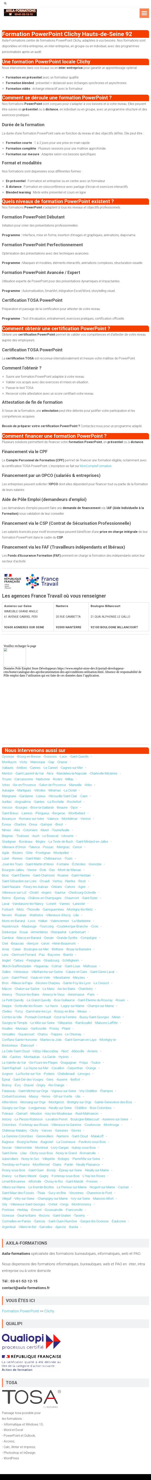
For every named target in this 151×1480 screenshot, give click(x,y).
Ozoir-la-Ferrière (65, 1017)
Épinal (6, 1079)
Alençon (32, 943)
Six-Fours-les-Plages (43, 1062)
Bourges (21, 807)
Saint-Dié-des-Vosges (28, 1079)
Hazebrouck (10, 926)
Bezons (44, 1215)
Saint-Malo (33, 858)
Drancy (7, 1176)
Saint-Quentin (79, 756)
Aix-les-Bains (66, 989)
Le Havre (52, 1006)
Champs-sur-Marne (101, 1006)
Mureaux (22, 1028)
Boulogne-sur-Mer (36, 949)
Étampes (106, 1091)
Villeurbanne (61, 977)
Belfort (75, 1079)
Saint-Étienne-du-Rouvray (95, 1000)
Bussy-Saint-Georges (94, 1017)
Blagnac (7, 836)
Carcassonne (24, 779)
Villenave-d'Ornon (14, 847)
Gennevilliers (44, 1136)
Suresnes (61, 1130)
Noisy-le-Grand (66, 1153)
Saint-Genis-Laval (102, 972)
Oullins (6, 972)
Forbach (8, 909)
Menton (7, 773)
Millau (69, 779)
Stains (57, 1164)
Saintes (39, 802)
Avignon (7, 1074)
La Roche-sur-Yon (28, 1074)
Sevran (7, 1148)
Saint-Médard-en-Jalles (92, 841)
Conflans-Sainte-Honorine (19, 1040)
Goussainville (54, 1210)
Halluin (43, 921)
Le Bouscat (50, 836)
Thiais (41, 1193)
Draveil (28, 1085)
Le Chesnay (73, 1034)
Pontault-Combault (38, 1017)
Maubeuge (29, 926)
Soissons (50, 756)
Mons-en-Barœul (13, 921)
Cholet (34, 892)
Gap (51, 762)
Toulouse (23, 836)
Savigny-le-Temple (14, 1023)
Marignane (9, 796)
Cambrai (8, 938)
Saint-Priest (20, 977)
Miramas (55, 790)
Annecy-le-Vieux (54, 994)
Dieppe (7, 1006)
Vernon (86, 819)
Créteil (53, 1204)
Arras (5, 949)
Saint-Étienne (21, 875)
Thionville (33, 909)
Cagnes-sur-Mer (72, 768)
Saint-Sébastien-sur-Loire (19, 881)
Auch (35, 836)
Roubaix (20, 915)
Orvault (45, 881)
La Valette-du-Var (14, 1062)
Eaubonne (119, 1221)
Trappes (56, 1034)
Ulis (78, 1096)
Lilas (24, 1153)
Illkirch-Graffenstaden (16, 966)
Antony (7, 1119)
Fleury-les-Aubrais (36, 887)
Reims (6, 898)
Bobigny (63, 1159)
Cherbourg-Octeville (82, 892)
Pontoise (8, 1210)
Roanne (63, 875)
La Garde (49, 1057)
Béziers (18, 853)
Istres (6, 785)
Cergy (65, 1204)
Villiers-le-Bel (27, 1227)
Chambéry (86, 989)
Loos (31, 921)
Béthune (57, 949)
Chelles (7, 1011)
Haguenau (41, 966)
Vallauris (7, 768)
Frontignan (43, 853)
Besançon (9, 819)
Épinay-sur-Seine (70, 1170)
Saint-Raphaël (11, 1068)
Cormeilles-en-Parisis (16, 1221)
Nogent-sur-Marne (102, 1187)
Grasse (62, 762)
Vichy (23, 762)
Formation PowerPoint (21, 1311)
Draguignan (68, 1062)
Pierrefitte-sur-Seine (86, 1159)
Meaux (82, 1011)
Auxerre (62, 1079)
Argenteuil (9, 1227)
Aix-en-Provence (24, 785)
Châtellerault (66, 1074)
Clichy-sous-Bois (41, 1153)
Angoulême (23, 802)
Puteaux (7, 1113)
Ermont (36, 1210)
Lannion (27, 813)
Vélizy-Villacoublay (45, 1051)
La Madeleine (81, 921)
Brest (59, 824)
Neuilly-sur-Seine (60, 1108)
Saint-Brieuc (10, 813)
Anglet (6, 960)
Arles (88, 785)
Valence (53, 819)
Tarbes (18, 960)
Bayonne (54, 955)
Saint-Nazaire (11, 887)
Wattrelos (36, 915)
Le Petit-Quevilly (13, 1000)
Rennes (17, 858)
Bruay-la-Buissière (79, 949)
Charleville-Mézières (103, 773)
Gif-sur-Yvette (63, 1096)
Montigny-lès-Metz (80, 909)
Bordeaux (26, 841)
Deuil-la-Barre (27, 1215)
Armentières (39, 932)
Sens (50, 1079)
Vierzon (7, 807)
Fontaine (63, 864)
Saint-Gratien (62, 1215)
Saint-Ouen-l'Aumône (63, 1221)
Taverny (79, 1215)
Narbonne (43, 779)
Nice (50, 773)
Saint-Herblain (81, 875)
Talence (34, 847)
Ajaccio (61, 1227)
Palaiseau (8, 1091)
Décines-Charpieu (48, 983)
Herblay (23, 1210)
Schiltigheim (71, 960)
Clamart (22, 1113)
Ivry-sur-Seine (80, 1198)
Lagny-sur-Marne (72, 1006)
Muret (45, 830)
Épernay (19, 898)
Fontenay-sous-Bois (66, 1176)
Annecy (7, 994)
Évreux (6, 824)
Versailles (8, 1034)
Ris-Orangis (56, 1085)
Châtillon (81, 1108)
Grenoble (95, 864)
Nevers (7, 915)
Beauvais (17, 943)
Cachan (123, 1187)
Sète (29, 853)
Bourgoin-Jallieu (13, 870)
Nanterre (63, 1136)
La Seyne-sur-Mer (36, 1068)
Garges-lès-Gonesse (94, 1221)
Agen (82, 887)
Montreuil (41, 1148)
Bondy (51, 1170)
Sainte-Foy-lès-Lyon (77, 983)
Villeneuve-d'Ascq (58, 915)
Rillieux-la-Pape (22, 983)
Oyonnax (8, 756)
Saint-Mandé (74, 1181)
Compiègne (89, 938)
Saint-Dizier (90, 898)
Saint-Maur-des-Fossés (18, 1193)
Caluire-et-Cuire (76, 972)
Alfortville (35, 1181)
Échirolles (79, 864)
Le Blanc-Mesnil (25, 1176)
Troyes (6, 779)
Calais (17, 949)
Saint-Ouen (36, 1170)
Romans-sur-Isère (31, 819)
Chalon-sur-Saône (27, 989)
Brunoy (7, 1085)
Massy (33, 1096)
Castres (15, 1057)
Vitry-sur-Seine (24, 1198)
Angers (47, 892)
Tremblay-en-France (16, 1164)
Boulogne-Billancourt (85, 1119)
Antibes (22, 768)
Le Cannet (51, 768)
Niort (65, 1051)
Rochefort (74, 802)
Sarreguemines (53, 909)
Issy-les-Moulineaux (58, 1113)
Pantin (69, 1164)
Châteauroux (53, 858)
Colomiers (30, 830)
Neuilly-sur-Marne (97, 1170)
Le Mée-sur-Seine (43, 1023)
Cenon (77, 847)
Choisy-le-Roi (54, 1181)
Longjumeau (37, 1108)
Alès (17, 830)
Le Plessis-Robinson (29, 1119)
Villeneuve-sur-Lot (14, 892)
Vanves (47, 1130)
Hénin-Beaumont (64, 943)
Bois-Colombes (100, 1108)
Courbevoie (93, 1125)
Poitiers (49, 1074)
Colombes (9, 1125)
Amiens (92, 1051)
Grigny (41, 1085)
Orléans (57, 887)
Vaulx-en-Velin (40, 977)
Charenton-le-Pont (99, 1193)
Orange (91, 1068)
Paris (91, 994)
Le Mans (48, 989)
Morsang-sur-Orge (33, 1102)
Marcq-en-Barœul (29, 938)
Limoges (84, 1074)
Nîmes (6, 830)
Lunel (5, 858)
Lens (5, 955)
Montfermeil (41, 1164)
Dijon (74, 807)
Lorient (51, 904)
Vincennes (76, 1193)
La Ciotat (70, 790)
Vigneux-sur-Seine (64, 1091)
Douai (24, 932)
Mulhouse (90, 966)
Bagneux (8, 1142)
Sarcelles (46, 1227)
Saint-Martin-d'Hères (40, 864)
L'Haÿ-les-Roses (94, 1176)
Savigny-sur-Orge (14, 1108)
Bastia (73, 1227)
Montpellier (61, 853)
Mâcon (7, 989)
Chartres (20, 824)
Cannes (35, 768)
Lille (76, 915)
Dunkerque (9, 932)
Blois (5, 875)
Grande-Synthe (67, 938)
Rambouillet (84, 1023)
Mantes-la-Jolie (51, 1040)
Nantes (70, 881)
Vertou (57, 881)
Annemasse (76, 994)
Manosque (38, 762)
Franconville (74, 1210)
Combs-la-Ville (12, 1017)
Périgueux (42, 813)
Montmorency (81, 1204)
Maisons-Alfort (103, 1198)
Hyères (64, 1057)
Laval (5, 904)
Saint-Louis (72, 966)
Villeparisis (65, 1023)
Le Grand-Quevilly (39, 1000)
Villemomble (23, 1148)
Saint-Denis (9, 1153)
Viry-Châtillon (88, 1091)
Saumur (60, 892)
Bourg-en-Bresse (29, 756)
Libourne (68, 836)
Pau (42, 955)
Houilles (7, 1028)
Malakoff (97, 1136)
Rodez (57, 779)
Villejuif (6, 1198)
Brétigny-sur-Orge (79, 1102)
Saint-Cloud (80, 1136)
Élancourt (27, 1045)
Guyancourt (26, 1034)
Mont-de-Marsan (69, 870)
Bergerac (59, 813)
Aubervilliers (10, 1159)
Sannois (39, 1221)
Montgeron (56, 1102)
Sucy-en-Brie (57, 1193)
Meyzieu (79, 977)
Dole (43, 870)
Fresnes (92, 1181)
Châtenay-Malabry (14, 1130)
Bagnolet (47, 1142)
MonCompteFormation (95, 466)
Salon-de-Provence (52, 785)
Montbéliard (77, 813)
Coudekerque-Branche (72, 926)
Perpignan (34, 960)
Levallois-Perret (56, 1119)
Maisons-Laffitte (106, 1023)
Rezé (82, 881)
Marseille (75, 785)
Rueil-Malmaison (87, 1113)
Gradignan (9, 841)
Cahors (70, 887)
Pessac (48, 847)
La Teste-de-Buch (61, 841)
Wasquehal (58, 932)
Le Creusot (101, 983)
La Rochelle (56, 802)
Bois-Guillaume (64, 1000)
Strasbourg (51, 960)
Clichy (34, 1130)
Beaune (62, 807)
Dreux (33, 824)
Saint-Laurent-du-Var (30, 773)
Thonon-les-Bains (27, 994)
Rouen (120, 1000)
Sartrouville (38, 1028)
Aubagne (8, 790)
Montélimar (69, 819)
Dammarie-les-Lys (38, 1011)
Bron (5, 983)
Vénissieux (21, 972)
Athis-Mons (9, 1102)
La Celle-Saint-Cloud (15, 1051)
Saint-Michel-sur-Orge (33, 1091)
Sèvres (76, 1130)
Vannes (65, 904)
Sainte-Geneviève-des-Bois (113, 1102)
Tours (69, 858)
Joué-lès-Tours (12, 864)
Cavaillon (58, 1068)
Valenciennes (60, 921)
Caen (83, 796)
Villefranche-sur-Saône (47, 972)
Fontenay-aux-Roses (34, 1125)
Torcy (19, 1011)
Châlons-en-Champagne (45, 898)
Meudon (36, 1113)
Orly (4, 1204)
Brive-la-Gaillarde (42, 807)
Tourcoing (47, 926)
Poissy (54, 1028)
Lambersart (78, 932)
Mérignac (63, 847)
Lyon (5, 977)
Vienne (32, 870)
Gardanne (26, 796)
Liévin (45, 943)
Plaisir (66, 1028)
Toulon (95, 1062)
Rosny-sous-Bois (13, 1170)
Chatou (43, 1034)
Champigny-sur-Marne (53, 1198)
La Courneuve (66, 1142)
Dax (52, 870)
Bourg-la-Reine (27, 1142)
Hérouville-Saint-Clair (63, 796)
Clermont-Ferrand (24, 955)
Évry (18, 1085)
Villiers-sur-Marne (13, 1187)
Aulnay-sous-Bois (84, 1148)
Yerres (46, 1096)
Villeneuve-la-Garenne (66, 1125)
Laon (63, 756)
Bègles (40, 841)
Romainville (88, 1153)
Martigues (24, 790)
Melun (116, 1017)
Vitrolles (39, 790)
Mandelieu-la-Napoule (72, 773)
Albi (4, 1057)
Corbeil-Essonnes (14, 1096)
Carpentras (75, 1068)
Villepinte (49, 1159)
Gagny (44, 1176)
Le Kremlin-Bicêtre (41, 1187)
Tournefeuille (60, 830)
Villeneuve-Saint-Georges (28, 1204)
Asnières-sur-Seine (115, 1119)
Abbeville (78, 1051)
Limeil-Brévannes (13, 1181)
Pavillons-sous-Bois (92, 1142)
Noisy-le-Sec (30, 1159)
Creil (5, 943)
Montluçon (9, 762)
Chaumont (72, 898)
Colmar (57, 966)
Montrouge (111, 1125)
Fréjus (84, 1062)
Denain (49, 938)
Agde (5, 853)
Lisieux (41, 796)
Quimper (46, 824)
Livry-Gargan (60, 1148)
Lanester (79, 904)
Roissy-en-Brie (64, 1011)
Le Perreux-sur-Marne (72, 1187)
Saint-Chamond (43, 875)
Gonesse (8, 1215)
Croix (94, 926)
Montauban (32, 1057)
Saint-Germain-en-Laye (81, 1040)
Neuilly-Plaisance (88, 1164)
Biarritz (68, 955)
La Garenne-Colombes (17, 1136)
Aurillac (7, 802)
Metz (20, 909)
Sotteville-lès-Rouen (28, 1006)
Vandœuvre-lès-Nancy (28, 904)
